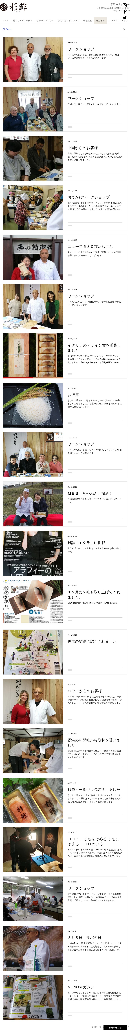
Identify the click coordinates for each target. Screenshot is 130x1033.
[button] (124, 29)
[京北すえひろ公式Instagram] (124, 5)
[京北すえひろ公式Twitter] (124, 17)
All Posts (7, 29)
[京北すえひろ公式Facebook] (124, 11)
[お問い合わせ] (115, 1027)
